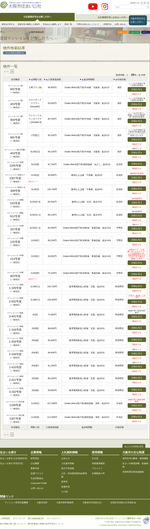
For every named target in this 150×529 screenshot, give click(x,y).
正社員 (95, 458)
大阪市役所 (42, 502)
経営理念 (35, 458)
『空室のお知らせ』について (87, 24)
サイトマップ (19, 519)
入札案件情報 (67, 463)
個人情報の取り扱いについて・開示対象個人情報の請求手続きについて (32, 524)
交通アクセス (37, 473)
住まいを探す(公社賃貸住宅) (13, 458)
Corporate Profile (39, 483)
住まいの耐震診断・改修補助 (135, 465)
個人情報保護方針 (36, 519)
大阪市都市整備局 (64, 502)
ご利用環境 (5, 519)
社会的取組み (37, 478)
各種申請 (65, 486)
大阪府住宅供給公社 (92, 502)
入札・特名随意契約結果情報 (74, 475)
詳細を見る (136, 89)
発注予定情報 (67, 468)
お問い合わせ (120, 24)
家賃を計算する (8, 24)
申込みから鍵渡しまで (52, 24)
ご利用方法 (106, 24)
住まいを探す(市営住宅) (11, 463)
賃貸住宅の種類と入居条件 (29, 24)
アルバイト (97, 468)
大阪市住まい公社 (1, 31)
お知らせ (65, 458)
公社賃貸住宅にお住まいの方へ (113, 17)
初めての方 (135, 32)
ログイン (146, 32)
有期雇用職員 (98, 463)
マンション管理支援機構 (16, 502)
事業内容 (35, 468)
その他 (64, 491)
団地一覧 (68, 24)
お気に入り (122, 32)
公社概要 (35, 463)
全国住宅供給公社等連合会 (123, 502)
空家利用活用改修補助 (133, 472)
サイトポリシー (54, 519)
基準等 (64, 481)
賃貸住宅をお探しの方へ (17, 32)
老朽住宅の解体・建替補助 (135, 458)
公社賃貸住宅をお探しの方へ (37, 16)
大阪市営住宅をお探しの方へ (137, 20)
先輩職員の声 (98, 473)
